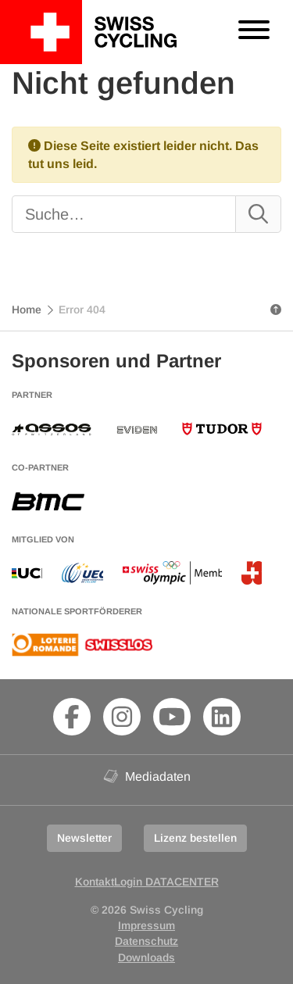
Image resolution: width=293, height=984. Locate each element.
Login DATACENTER (166, 881)
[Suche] (112, 214)
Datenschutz (146, 941)
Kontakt (94, 881)
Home (26, 309)
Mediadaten (147, 776)
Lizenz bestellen (195, 838)
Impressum (146, 925)
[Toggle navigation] (254, 32)
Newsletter (84, 838)
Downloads (146, 957)
